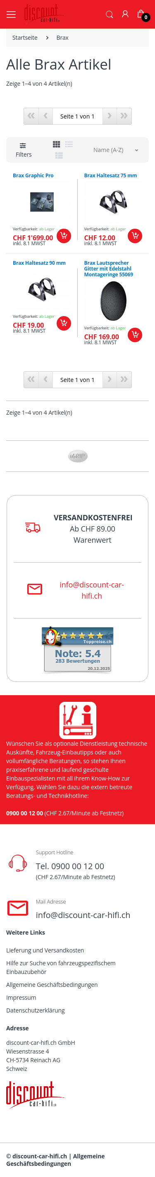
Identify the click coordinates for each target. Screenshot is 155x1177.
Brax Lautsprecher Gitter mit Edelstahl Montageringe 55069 (109, 268)
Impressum (21, 997)
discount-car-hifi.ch (39, 1156)
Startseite (25, 37)
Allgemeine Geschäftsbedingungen (52, 984)
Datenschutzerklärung (35, 1010)
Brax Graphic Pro (33, 175)
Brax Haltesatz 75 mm (110, 175)
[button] (109, 13)
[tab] (56, 144)
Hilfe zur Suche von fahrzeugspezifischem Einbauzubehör (61, 967)
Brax (63, 37)
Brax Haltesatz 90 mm (39, 262)
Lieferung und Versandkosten (45, 950)
